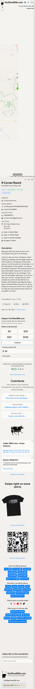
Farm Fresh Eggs (22, 593)
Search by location (17, 611)
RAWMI (13, 618)
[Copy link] (25, 179)
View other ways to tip (17, 374)
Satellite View (30, 8)
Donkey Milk (22, 572)
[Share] (28, 179)
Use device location (17, 621)
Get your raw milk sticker (17, 558)
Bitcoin (6, 618)
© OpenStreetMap (20, 176)
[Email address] (17, 661)
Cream (14, 586)
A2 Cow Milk (17, 569)
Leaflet (12, 176)
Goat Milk (27, 569)
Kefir (27, 586)
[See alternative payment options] (20, 369)
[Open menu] (32, 2)
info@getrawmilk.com (12, 680)
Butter (8, 586)
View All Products (17, 596)
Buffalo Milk (22, 575)
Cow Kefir (8, 589)
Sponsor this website (17, 474)
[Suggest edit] (32, 179)
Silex (13, 309)
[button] (2, 7)
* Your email (5, 356)
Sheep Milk (12, 572)
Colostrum (10, 593)
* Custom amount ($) (8, 347)
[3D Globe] (25, 2)
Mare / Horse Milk (13, 579)
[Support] (28, 2)
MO (9, 309)
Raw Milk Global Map (13, 615)
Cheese (21, 586)
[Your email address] (17, 360)
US (7, 309)
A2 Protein (20, 189)
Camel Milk (12, 575)
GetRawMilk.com (17, 673)
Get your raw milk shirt (18, 525)
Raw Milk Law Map (24, 618)
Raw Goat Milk (11, 189)
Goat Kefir (17, 589)
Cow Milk (8, 569)
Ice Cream (26, 589)
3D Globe (25, 615)
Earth (3, 309)
